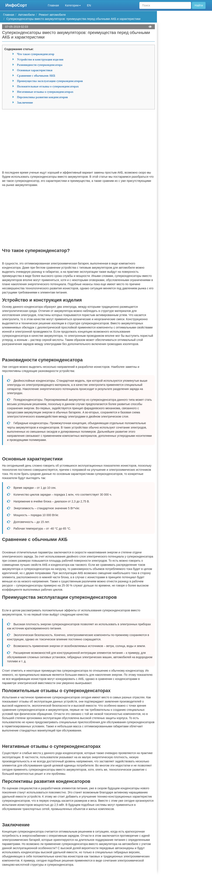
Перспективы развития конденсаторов (42, 97)
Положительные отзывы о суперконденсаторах (48, 86)
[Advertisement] (78, 141)
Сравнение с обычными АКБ (36, 75)
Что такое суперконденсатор (35, 54)
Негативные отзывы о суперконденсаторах (45, 91)
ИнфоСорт (16, 5)
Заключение (25, 102)
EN (89, 5)
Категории (73, 5)
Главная (53, 5)
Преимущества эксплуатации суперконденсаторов (50, 81)
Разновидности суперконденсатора (39, 64)
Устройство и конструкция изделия (40, 59)
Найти (199, 5)
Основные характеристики (34, 70)
